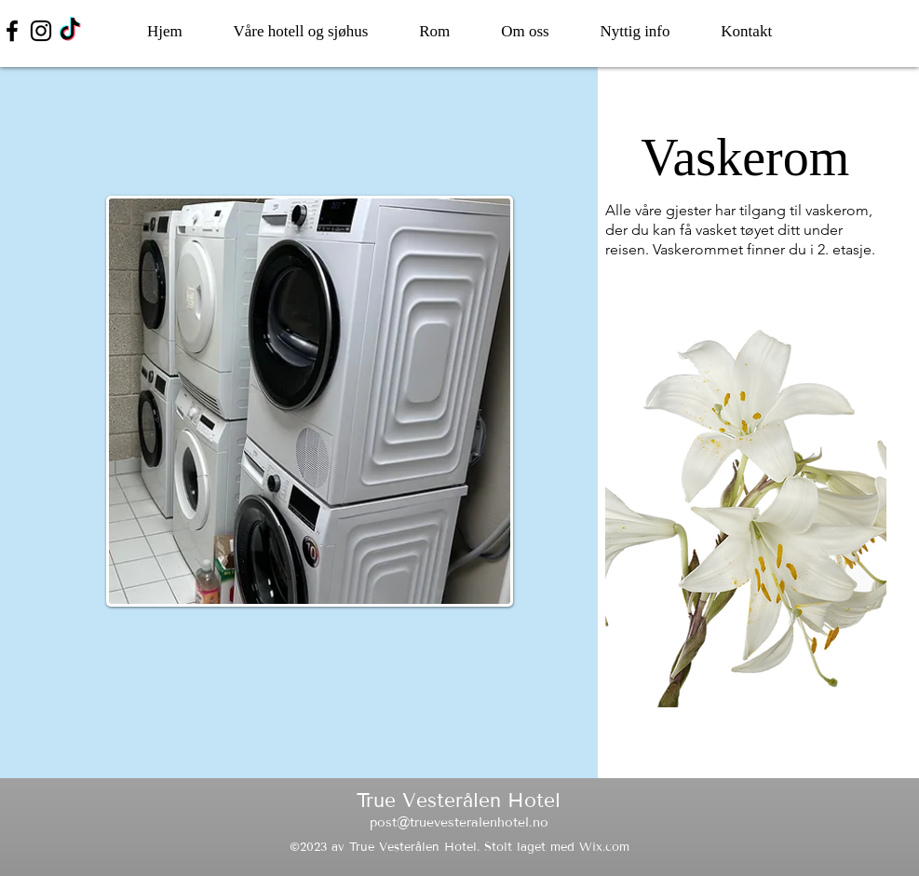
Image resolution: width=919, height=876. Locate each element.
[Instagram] (41, 31)
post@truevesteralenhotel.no (459, 822)
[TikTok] (70, 31)
